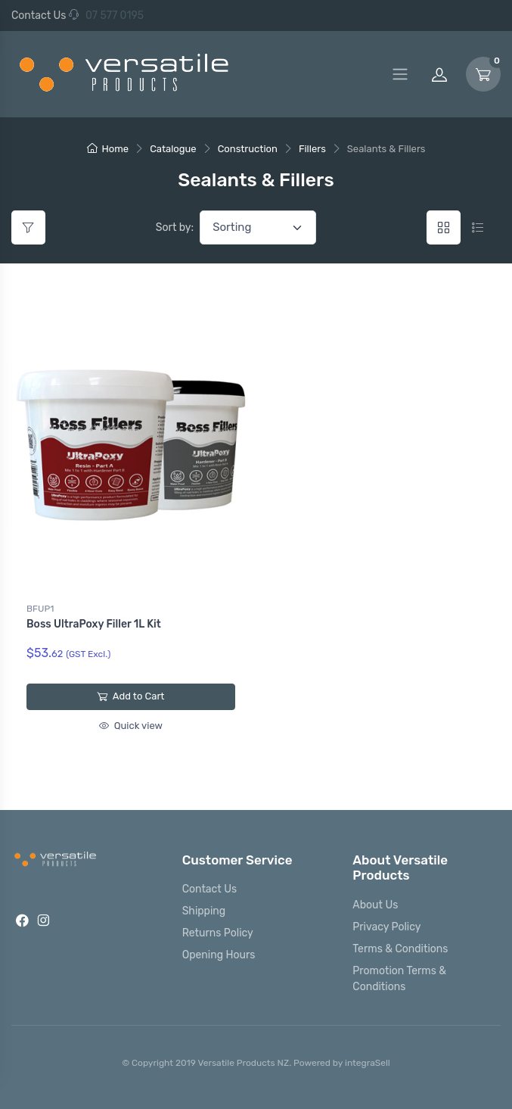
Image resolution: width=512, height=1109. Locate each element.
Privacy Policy (386, 927)
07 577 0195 (106, 15)
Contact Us (38, 15)
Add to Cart (130, 696)
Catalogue (173, 148)
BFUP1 (40, 608)
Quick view (131, 725)
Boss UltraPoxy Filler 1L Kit (93, 624)
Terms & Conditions (400, 948)
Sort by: (175, 227)
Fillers (312, 148)
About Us (375, 905)
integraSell (367, 1063)
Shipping (204, 911)
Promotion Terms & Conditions (399, 978)
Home (108, 148)
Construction (248, 148)
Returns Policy (217, 933)
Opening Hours (219, 955)
